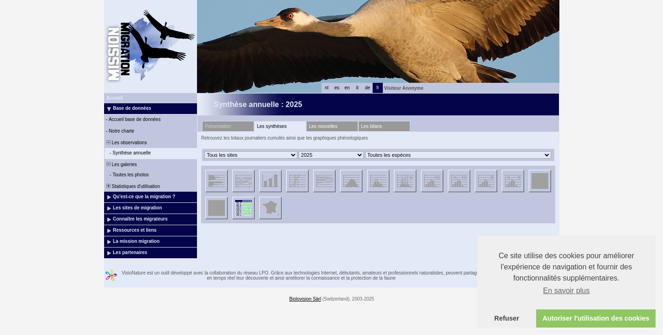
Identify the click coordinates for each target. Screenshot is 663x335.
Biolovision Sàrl (305, 299)
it (357, 87)
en (346, 87)
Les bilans (371, 126)
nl (326, 87)
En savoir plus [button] (566, 291)
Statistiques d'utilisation (132, 186)
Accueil (114, 97)
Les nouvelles (323, 126)
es (337, 87)
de (367, 87)
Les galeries (121, 164)
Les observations (126, 142)
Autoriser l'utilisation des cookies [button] (596, 318)
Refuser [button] (506, 318)
